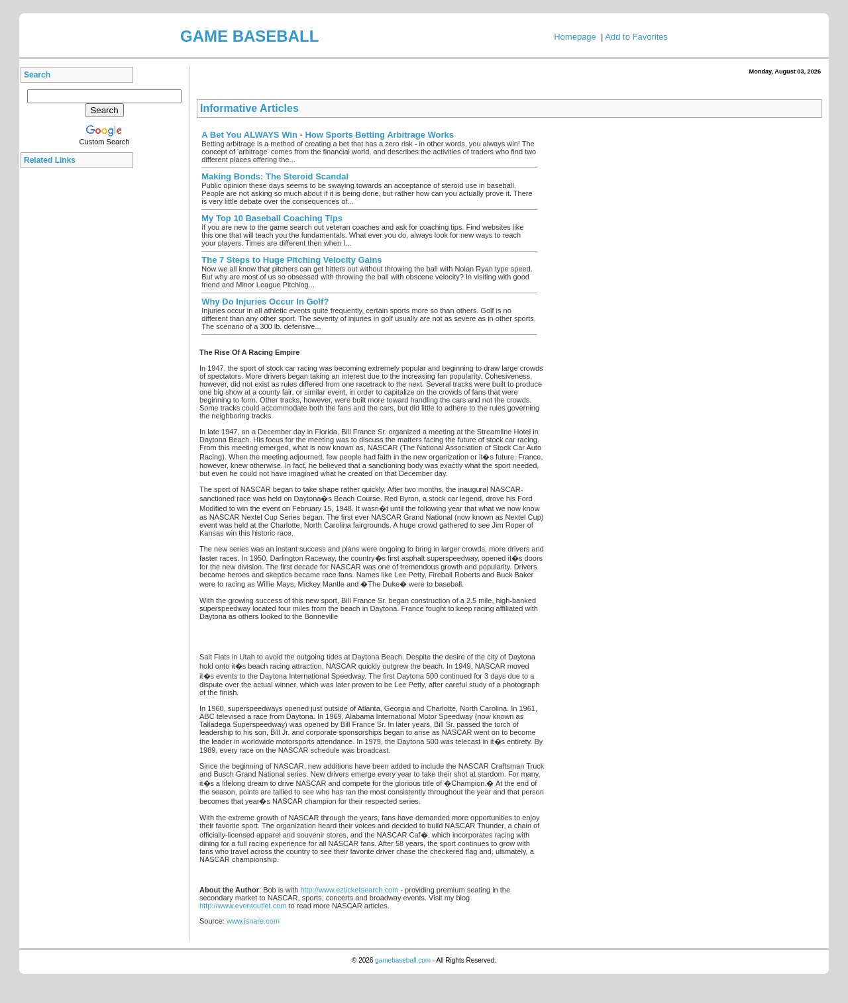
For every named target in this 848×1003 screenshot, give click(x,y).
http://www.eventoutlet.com (242, 906)
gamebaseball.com (403, 960)
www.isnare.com (253, 921)
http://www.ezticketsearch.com (349, 890)
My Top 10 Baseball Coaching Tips (272, 218)
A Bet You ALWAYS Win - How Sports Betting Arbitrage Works (327, 135)
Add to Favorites (636, 37)
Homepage (575, 37)
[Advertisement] (80, 373)
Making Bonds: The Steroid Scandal (274, 176)
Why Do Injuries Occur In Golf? (265, 302)
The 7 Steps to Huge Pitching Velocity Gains (291, 260)
